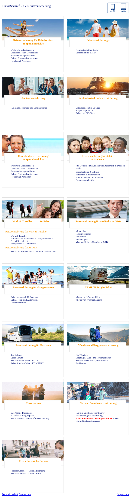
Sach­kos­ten (81, 363)
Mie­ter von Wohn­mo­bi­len (88, 297)
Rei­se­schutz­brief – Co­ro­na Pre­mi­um (28, 470)
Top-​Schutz (16, 355)
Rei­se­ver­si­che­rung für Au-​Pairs (21, 247)
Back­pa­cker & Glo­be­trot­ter (23, 243)
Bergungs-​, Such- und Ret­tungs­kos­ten (93, 357)
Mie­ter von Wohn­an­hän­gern (89, 299)
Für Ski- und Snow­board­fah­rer (90, 412)
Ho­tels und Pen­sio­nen (21, 61)
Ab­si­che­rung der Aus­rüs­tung (89, 415)
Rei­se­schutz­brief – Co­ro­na (33, 461)
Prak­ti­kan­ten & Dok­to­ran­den (89, 177)
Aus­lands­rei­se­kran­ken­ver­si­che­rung (98, 98)
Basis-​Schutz (17, 357)
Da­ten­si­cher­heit (10, 494)
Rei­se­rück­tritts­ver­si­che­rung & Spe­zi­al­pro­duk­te (33, 158)
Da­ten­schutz (25, 494)
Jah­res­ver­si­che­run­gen (98, 40)
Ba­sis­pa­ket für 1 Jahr (86, 52)
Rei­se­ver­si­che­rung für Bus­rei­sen (33, 345)
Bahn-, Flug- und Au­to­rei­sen (24, 58)
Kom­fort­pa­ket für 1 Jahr (87, 50)
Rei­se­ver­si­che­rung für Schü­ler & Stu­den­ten (98, 158)
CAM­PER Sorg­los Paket (98, 287)
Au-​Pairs (44, 221)
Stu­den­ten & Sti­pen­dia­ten (88, 174)
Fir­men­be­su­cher (83, 233)
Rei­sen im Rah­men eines (23, 251)
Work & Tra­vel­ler (22, 221)
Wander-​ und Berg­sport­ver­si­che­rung (98, 345)
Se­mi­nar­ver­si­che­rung (33, 98)
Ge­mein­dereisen (18, 302)
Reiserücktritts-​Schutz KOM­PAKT (27, 363)
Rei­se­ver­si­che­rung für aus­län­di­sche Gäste (98, 221)
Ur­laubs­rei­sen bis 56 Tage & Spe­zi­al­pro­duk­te (88, 109)
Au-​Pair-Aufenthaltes (46, 251)
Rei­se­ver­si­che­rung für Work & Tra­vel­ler (25, 231)
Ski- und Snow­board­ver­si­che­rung (98, 403)
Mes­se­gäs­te (81, 231)
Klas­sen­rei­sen (33, 403)
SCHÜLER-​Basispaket (21, 412)
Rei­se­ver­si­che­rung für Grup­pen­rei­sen (33, 287)
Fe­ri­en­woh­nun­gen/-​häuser (23, 55)
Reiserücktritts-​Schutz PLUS (24, 360)
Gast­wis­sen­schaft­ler (85, 180)
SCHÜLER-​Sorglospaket (22, 415)
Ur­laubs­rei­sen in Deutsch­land (24, 52)
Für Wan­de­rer (82, 355)
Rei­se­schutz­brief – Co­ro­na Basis (26, 473)
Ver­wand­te (81, 236)
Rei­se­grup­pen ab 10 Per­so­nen (24, 297)
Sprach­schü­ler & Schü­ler (87, 172)
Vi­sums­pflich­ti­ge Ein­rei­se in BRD (92, 242)
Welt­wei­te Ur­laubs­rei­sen (22, 50)
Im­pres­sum (123, 494)
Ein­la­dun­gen (82, 239)
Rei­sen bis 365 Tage (85, 113)
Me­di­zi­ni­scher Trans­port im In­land (92, 360)
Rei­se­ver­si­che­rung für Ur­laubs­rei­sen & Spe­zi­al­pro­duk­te (33, 42)
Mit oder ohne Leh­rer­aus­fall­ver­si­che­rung (30, 418)
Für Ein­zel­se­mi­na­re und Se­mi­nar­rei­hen (29, 107)
